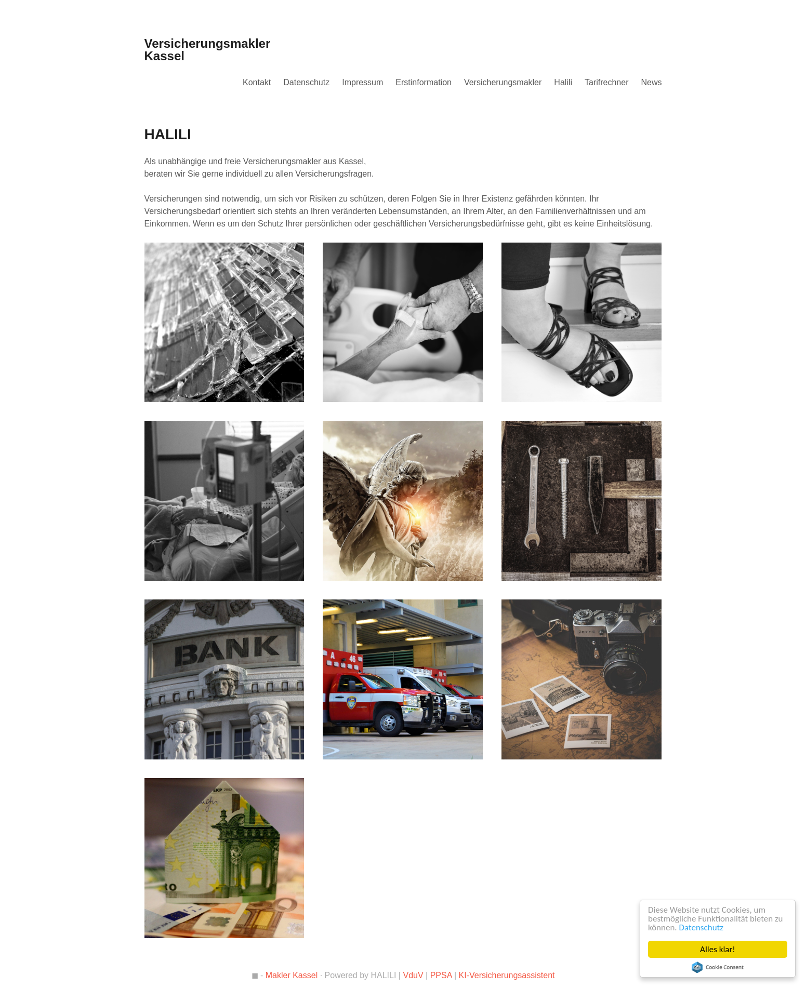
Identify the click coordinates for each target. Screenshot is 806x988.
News (651, 82)
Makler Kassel (292, 975)
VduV (413, 975)
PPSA (441, 975)
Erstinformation (423, 82)
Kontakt (257, 82)
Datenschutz (701, 927)
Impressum (362, 82)
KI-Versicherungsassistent (507, 975)
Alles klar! (717, 949)
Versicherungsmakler (502, 82)
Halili (563, 82)
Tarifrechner (606, 82)
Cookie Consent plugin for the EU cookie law (718, 967)
